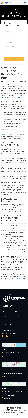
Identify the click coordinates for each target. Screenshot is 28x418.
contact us (17, 278)
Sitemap (20, 410)
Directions (17, 316)
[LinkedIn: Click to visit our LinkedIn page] (7, 336)
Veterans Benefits (6, 314)
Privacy (24, 410)
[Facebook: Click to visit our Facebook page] (2, 336)
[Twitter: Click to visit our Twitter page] (4, 336)
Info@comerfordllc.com (9, 333)
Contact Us (17, 314)
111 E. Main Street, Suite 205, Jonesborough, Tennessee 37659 (12, 373)
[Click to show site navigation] (25, 2)
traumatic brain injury (7, 134)
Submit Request (14, 59)
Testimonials (18, 311)
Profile (3, 311)
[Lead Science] (14, 407)
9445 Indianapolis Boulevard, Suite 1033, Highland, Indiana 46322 (12, 393)
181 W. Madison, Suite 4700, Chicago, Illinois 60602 (10, 353)
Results (4, 316)
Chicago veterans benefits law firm (10, 97)
